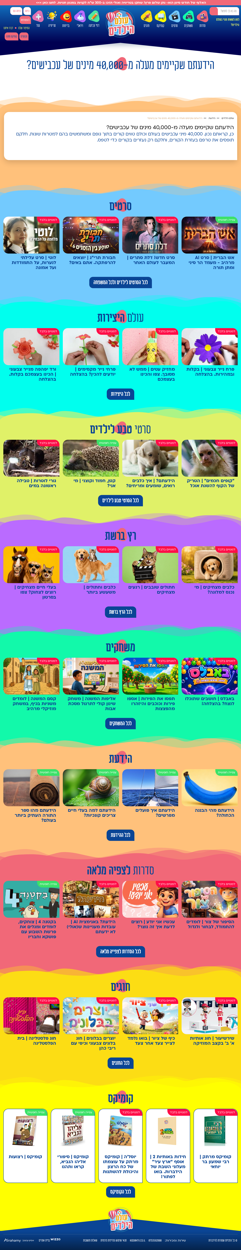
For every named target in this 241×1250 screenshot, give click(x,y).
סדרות (202, 19)
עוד (38, 19)
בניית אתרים (44, 1241)
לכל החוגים (120, 1063)
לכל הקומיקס (120, 1192)
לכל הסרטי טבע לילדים (120, 500)
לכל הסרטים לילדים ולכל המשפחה (120, 282)
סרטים (174, 19)
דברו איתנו (8, 28)
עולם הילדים (228, 118)
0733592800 (155, 1241)
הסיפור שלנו (24, 28)
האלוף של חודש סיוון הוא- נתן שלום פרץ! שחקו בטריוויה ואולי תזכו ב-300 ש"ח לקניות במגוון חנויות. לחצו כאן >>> (120, 2)
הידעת (212, 118)
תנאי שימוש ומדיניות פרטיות (114, 1241)
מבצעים (24, 36)
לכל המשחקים (120, 723)
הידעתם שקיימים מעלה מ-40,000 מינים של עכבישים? (174, 118)
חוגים (146, 19)
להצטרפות (25, 20)
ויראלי (80, 19)
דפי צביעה (94, 19)
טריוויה (52, 18)
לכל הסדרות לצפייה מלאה (120, 952)
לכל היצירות (120, 394)
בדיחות (66, 19)
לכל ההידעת (120, 835)
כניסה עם (17, 11)
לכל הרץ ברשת (120, 612)
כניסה (27, 11)
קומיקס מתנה (11, 36)
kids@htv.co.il (137, 1241)
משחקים (188, 19)
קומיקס (160, 19)
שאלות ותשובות (90, 1241)
